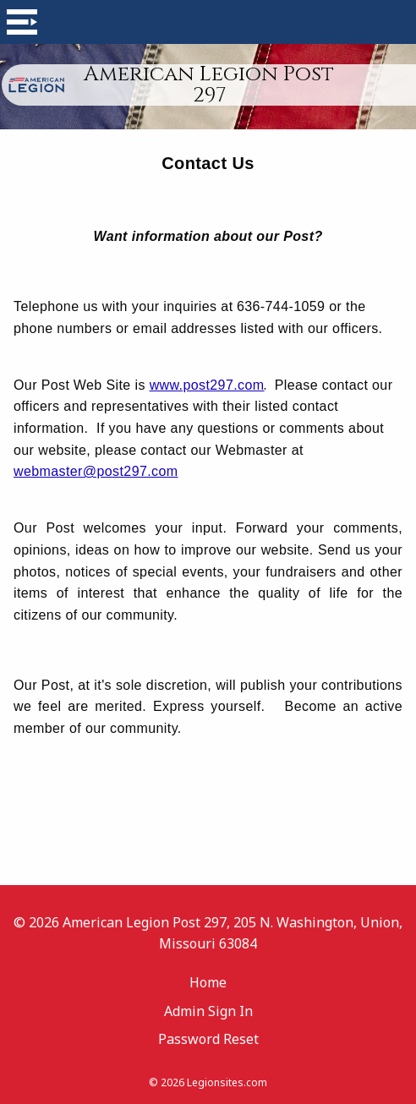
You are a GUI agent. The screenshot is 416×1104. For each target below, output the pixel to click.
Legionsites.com (227, 1082)
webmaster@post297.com (96, 471)
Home (208, 982)
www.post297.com (207, 385)
